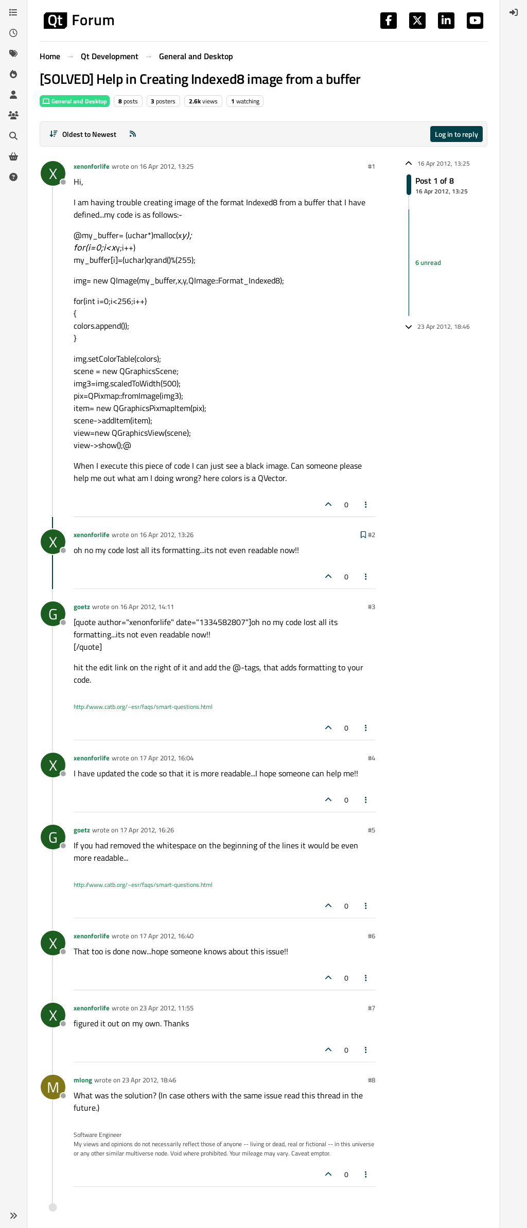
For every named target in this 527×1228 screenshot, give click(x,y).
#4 (371, 758)
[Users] (13, 94)
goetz (82, 606)
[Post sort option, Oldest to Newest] (82, 134)
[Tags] (13, 53)
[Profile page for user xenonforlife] (53, 173)
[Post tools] (366, 504)
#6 (371, 936)
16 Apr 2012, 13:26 (166, 534)
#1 (371, 166)
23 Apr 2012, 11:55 (166, 1008)
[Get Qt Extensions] (13, 156)
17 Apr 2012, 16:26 (147, 830)
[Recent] (13, 33)
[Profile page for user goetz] (53, 613)
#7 (371, 1008)
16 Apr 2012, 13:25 (166, 166)
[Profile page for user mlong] (53, 1087)
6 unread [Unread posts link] (428, 262)
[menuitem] (513, 12)
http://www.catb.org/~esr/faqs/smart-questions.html (143, 706)
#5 (371, 830)
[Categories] (13, 12)
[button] (13, 1215)
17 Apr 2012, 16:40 (166, 936)
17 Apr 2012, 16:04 (166, 758)
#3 (371, 606)
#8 (371, 1080)
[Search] (13, 136)
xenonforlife (92, 166)
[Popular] (13, 74)
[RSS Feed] (132, 134)
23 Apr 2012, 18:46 (149, 1080)
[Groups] (13, 115)
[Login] (513, 12)
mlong (83, 1080)
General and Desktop (74, 101)
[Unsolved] (13, 177)
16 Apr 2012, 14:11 (147, 606)
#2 (371, 534)
